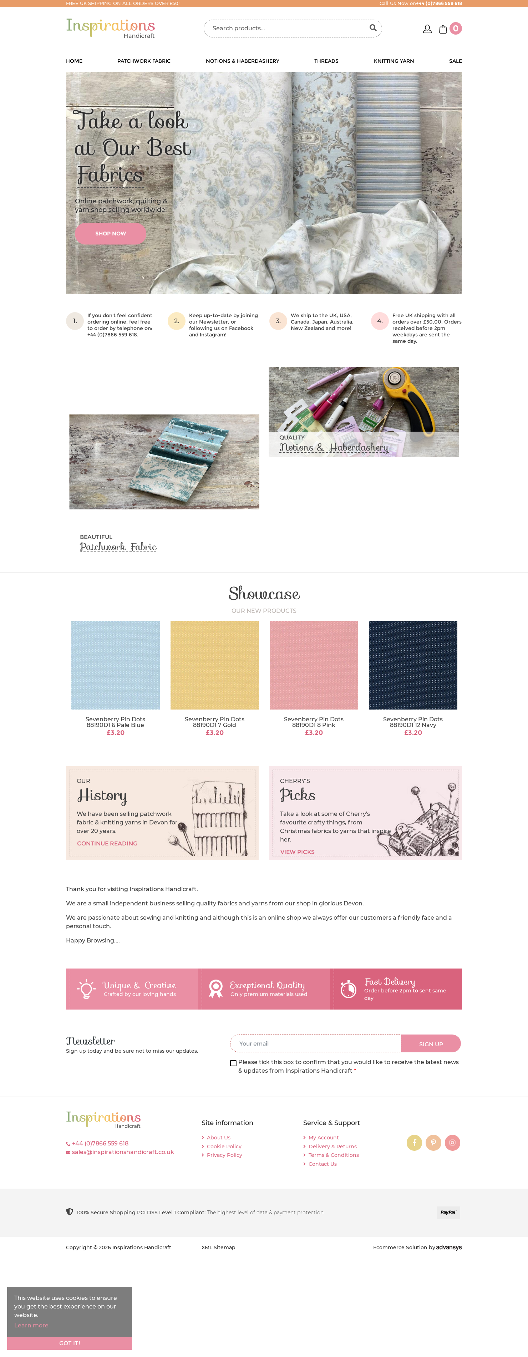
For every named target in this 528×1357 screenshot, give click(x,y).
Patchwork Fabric (144, 61)
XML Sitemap (218, 1247)
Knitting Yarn (394, 61)
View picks (297, 852)
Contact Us (323, 1164)
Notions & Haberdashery (242, 61)
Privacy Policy (224, 1155)
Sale (455, 61)
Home (74, 61)
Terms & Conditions (334, 1155)
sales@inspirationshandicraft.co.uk (123, 1152)
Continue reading (107, 843)
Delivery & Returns (333, 1146)
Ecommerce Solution (400, 1247)
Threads (326, 61)
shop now (110, 233)
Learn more (31, 1325)
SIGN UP (431, 1044)
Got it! (69, 1343)
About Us (218, 1137)
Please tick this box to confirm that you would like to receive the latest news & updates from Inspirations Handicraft (348, 1066)
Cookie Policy (224, 1146)
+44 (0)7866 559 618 (100, 1143)
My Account (324, 1137)
